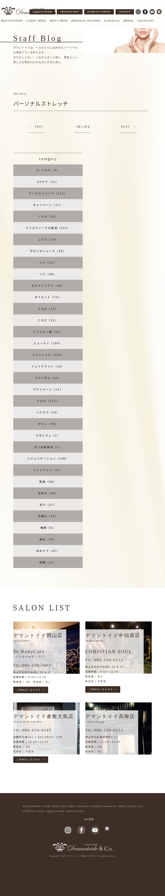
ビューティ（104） (48, 343)
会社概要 (89, 819)
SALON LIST (145, 20)
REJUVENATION (12, 20)
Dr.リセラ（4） (48, 170)
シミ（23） (47, 262)
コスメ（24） (48, 239)
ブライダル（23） (48, 378)
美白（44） (47, 539)
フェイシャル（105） (48, 355)
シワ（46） (47, 274)
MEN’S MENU (59, 20)
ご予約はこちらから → (31, 689)
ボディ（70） (48, 424)
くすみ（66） (48, 216)
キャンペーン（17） (48, 205)
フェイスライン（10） (47, 366)
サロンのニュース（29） (48, 251)
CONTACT (125, 11)
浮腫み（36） (48, 516)
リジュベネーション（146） (48, 458)
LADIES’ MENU (36, 20)
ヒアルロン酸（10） (48, 332)
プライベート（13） (48, 389)
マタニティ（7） (48, 435)
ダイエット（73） (48, 297)
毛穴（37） (47, 505)
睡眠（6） (47, 528)
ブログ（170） (48, 401)
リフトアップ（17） (48, 470)
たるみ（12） (48, 309)
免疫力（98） (48, 493)
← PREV (36, 126)
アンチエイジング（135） (48, 193)
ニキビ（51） (48, 320)
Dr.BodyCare (112, 20)
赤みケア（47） (48, 551)
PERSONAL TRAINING (86, 20)
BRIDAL (128, 20)
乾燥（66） (47, 482)
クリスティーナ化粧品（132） (48, 228)
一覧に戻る (82, 126)
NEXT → (129, 126)
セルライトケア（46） (47, 285)
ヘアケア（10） (48, 412)
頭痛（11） (47, 562)
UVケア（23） (48, 182)
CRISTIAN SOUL (69, 11)
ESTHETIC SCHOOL (99, 11)
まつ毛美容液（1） (48, 447)
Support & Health (42, 11)
